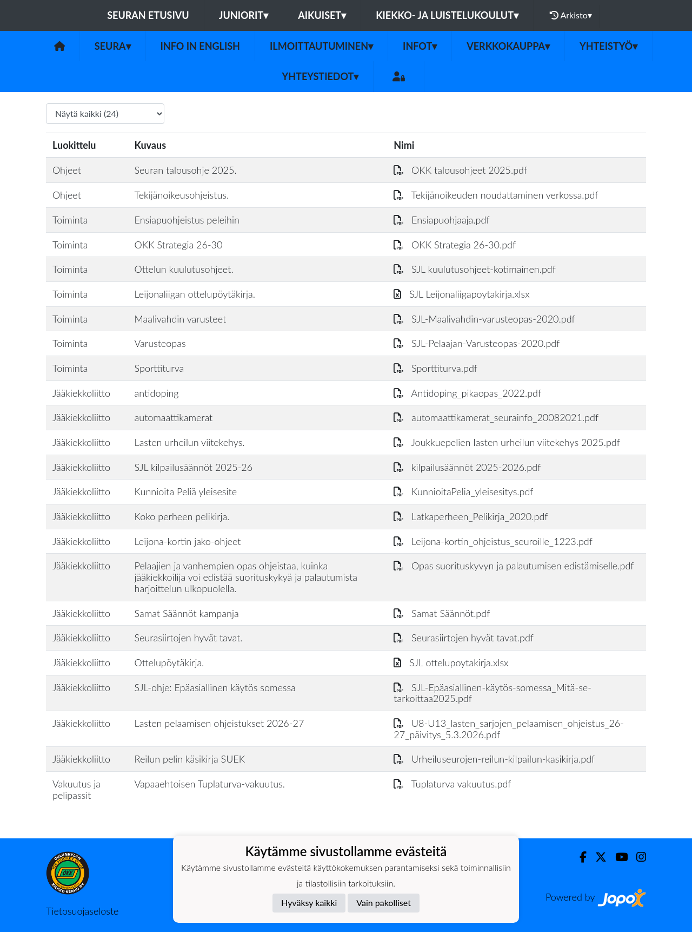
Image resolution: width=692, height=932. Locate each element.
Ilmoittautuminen (321, 46)
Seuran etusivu (148, 15)
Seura (113, 46)
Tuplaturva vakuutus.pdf (452, 784)
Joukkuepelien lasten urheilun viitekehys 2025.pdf (507, 442)
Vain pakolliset (383, 902)
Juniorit (244, 15)
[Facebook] (579, 857)
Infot (420, 46)
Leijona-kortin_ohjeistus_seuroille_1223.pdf (493, 541)
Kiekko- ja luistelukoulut (447, 15)
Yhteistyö (608, 46)
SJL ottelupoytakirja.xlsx (451, 662)
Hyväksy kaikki (309, 902)
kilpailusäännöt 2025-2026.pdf (467, 467)
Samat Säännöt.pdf (442, 613)
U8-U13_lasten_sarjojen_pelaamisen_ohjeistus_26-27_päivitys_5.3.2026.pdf (509, 728)
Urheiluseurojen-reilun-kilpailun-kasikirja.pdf (494, 759)
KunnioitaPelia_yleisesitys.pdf (463, 491)
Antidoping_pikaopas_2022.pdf (467, 393)
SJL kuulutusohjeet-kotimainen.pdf (475, 269)
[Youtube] (617, 857)
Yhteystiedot (320, 76)
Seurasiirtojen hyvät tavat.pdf (464, 638)
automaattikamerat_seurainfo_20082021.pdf (496, 417)
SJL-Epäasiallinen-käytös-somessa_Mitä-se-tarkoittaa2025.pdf (492, 693)
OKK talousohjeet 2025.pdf (460, 170)
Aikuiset (322, 15)
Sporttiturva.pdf (435, 368)
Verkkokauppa (508, 46)
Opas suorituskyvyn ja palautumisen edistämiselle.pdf (514, 566)
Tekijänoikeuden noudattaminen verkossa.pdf (496, 195)
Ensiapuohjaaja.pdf (441, 220)
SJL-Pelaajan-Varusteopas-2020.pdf (477, 343)
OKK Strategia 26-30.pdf (455, 245)
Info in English (201, 46)
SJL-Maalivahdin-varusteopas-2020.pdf (484, 319)
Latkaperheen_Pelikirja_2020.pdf (471, 516)
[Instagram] (637, 857)
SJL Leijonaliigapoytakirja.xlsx (461, 294)
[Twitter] (597, 857)
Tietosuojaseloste (82, 911)
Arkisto (571, 15)
